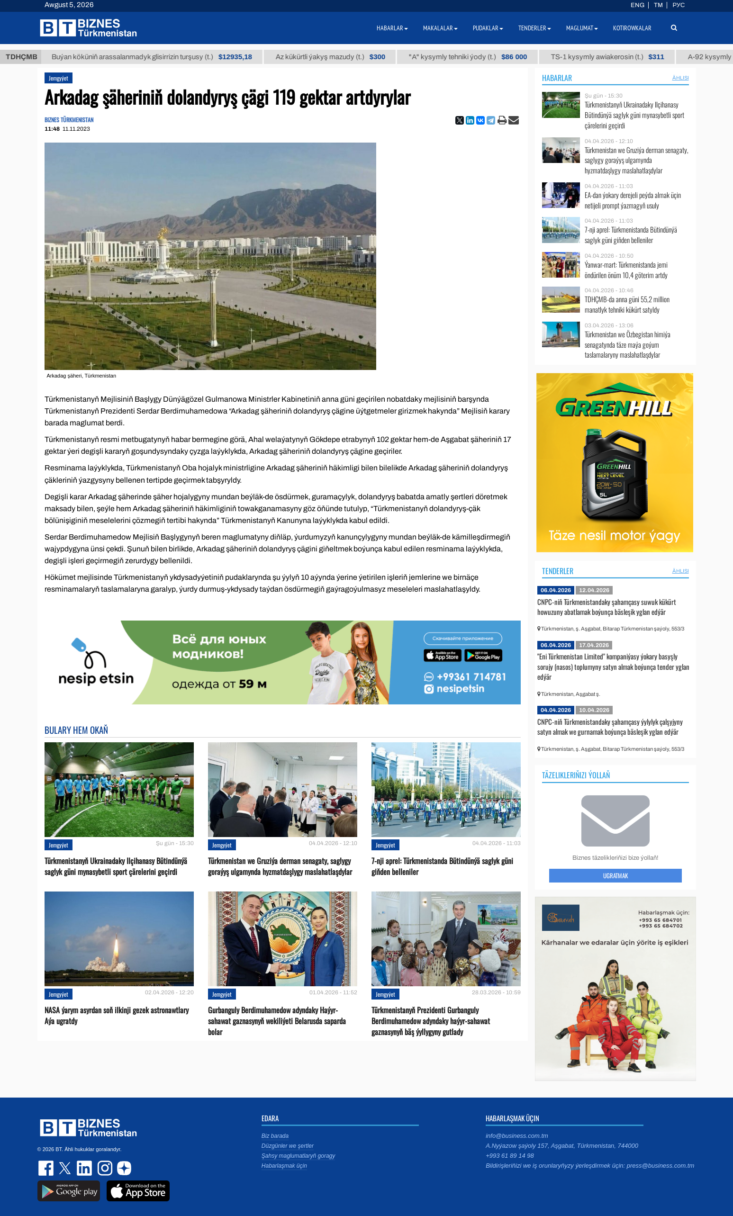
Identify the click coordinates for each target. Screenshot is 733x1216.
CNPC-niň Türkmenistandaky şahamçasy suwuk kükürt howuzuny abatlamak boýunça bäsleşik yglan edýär (606, 606)
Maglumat (582, 28)
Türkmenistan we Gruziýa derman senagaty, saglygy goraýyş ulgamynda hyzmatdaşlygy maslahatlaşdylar (280, 866)
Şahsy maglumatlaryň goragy (298, 1156)
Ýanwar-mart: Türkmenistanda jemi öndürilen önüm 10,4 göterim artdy (626, 270)
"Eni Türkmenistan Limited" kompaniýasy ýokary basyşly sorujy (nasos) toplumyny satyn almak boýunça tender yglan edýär (613, 666)
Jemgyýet (58, 78)
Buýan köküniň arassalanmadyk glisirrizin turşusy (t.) (165, 57)
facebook (46, 1168)
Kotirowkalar (632, 28)
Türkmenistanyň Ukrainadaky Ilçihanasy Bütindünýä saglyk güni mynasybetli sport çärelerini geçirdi (116, 866)
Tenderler (557, 570)
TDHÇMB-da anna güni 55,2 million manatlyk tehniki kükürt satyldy (627, 304)
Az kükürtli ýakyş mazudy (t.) (343, 57)
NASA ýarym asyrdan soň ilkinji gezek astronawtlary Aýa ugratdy (117, 1016)
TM (658, 5)
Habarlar (557, 77)
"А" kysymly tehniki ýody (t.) (481, 57)
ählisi (680, 78)
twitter (65, 1168)
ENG (637, 5)
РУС (678, 5)
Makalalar (440, 28)
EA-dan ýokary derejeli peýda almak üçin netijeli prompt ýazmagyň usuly (633, 200)
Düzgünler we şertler (288, 1146)
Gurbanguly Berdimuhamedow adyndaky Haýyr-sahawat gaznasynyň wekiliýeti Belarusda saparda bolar (277, 1021)
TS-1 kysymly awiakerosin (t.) (621, 57)
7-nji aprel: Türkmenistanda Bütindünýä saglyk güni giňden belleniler (442, 866)
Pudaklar (488, 28)
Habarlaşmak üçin (284, 1165)
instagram (103, 1168)
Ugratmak (615, 875)
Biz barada (275, 1136)
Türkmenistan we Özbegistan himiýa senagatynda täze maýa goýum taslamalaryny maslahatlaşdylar (627, 344)
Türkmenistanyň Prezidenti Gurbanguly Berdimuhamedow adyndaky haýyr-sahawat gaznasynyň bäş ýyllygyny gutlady (430, 1021)
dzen (122, 1168)
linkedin (84, 1168)
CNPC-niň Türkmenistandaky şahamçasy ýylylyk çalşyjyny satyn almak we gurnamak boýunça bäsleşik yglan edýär (610, 726)
